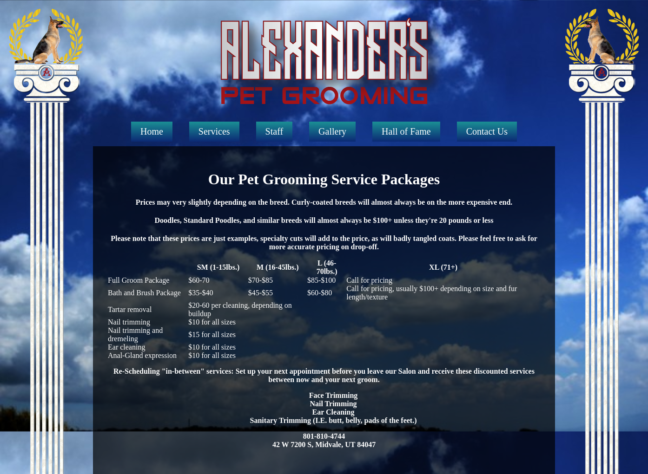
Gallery (332, 131)
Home (151, 131)
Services (214, 131)
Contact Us (487, 131)
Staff (274, 131)
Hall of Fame (406, 131)
